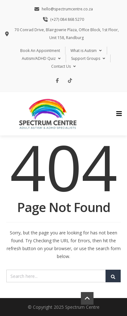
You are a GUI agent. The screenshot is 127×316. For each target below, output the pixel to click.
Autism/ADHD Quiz (41, 58)
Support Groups (88, 58)
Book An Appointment (40, 50)
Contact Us (63, 66)
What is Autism (86, 50)
